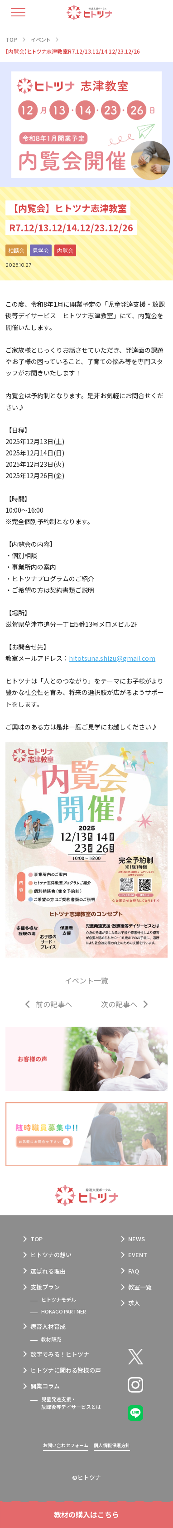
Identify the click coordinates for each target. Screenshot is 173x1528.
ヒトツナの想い (51, 1254)
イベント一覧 (86, 980)
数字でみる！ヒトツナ (59, 1354)
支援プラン (45, 1287)
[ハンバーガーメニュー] (23, 12)
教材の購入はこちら (86, 1514)
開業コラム (45, 1386)
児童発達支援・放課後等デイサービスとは (71, 1403)
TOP (36, 1238)
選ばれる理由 (48, 1271)
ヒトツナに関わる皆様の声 (65, 1370)
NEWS (136, 1238)
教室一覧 (140, 1287)
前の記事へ (54, 1004)
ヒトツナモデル (58, 1299)
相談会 (16, 250)
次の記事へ (119, 1004)
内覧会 (65, 250)
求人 (134, 1302)
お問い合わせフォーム (65, 1445)
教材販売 (51, 1339)
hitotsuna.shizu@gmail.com (112, 658)
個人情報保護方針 (112, 1445)
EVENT (137, 1254)
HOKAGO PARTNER (63, 1311)
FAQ (133, 1271)
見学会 (41, 250)
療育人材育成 (48, 1326)
